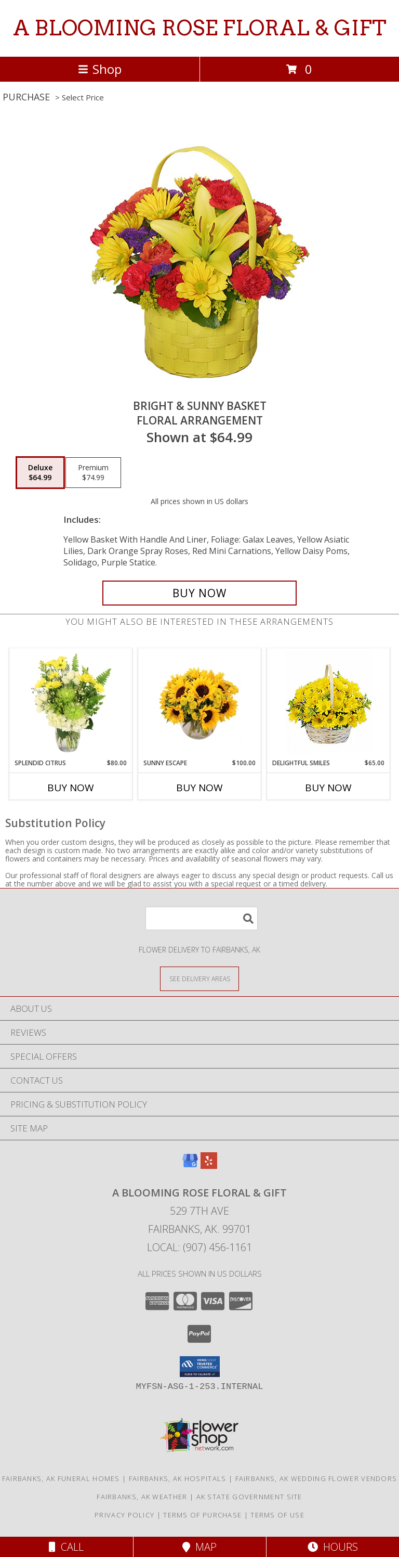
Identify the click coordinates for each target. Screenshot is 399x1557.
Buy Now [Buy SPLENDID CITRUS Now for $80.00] (70, 787)
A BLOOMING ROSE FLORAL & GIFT (200, 28)
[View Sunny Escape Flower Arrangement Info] (199, 703)
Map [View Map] (199, 1547)
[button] (200, 1366)
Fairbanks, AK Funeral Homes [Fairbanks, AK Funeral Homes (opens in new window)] (61, 1478)
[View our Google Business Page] (190, 1166)
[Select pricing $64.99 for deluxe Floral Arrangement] (40, 473)
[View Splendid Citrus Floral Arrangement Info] (71, 703)
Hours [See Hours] (333, 1547)
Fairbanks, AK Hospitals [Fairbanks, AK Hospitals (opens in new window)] (178, 1478)
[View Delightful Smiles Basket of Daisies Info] (328, 703)
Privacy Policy (124, 1515)
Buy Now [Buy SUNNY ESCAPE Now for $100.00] (199, 787)
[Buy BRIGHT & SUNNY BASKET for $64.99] (199, 593)
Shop (100, 69)
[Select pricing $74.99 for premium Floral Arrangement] (93, 473)
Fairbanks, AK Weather (142, 1496)
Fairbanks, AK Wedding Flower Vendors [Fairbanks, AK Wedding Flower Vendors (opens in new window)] (316, 1478)
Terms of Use (277, 1515)
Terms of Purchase (202, 1515)
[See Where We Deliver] (199, 978)
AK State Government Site (249, 1496)
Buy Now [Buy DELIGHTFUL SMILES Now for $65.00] (328, 787)
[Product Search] (201, 918)
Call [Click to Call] (66, 1547)
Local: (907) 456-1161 (199, 1247)
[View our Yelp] (209, 1166)
